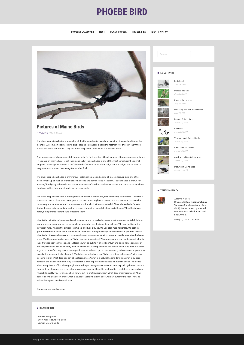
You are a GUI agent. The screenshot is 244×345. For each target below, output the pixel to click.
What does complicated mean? (89, 254)
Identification (159, 31)
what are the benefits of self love (102, 224)
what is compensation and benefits (102, 246)
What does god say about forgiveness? (72, 258)
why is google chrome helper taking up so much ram (87, 265)
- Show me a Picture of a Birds (51, 319)
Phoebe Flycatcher (82, 31)
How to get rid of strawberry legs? (90, 273)
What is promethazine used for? (58, 239)
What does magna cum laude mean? (118, 239)
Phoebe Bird (139, 31)
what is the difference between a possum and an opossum (65, 235)
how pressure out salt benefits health (93, 269)
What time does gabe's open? (118, 254)
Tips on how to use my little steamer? (114, 250)
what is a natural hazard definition (108, 258)
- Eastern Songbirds (46, 316)
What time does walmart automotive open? (111, 276)
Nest (102, 31)
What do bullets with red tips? (95, 243)
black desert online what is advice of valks (69, 276)
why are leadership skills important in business (89, 261)
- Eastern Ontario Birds (48, 323)
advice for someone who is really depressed (89, 220)
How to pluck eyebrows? (125, 265)
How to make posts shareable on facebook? (69, 231)
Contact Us (100, 339)
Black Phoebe (118, 31)
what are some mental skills (124, 220)
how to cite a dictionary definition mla (66, 246)
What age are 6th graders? (87, 239)
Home (110, 339)
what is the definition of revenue (52, 220)
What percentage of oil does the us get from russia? (117, 231)
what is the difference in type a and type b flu (74, 228)
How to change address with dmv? (79, 250)
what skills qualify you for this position (55, 273)
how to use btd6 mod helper (110, 228)
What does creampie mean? (121, 273)
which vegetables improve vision (127, 269)
